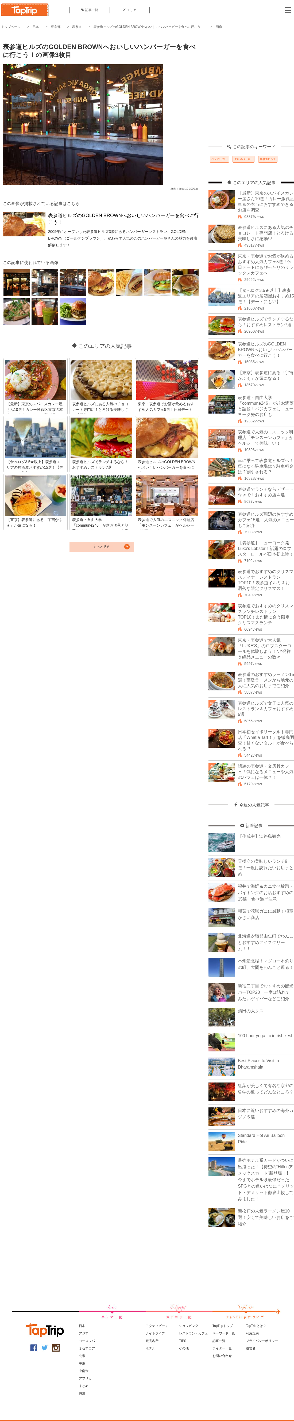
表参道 (77, 27)
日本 (35, 27)
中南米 (83, 1371)
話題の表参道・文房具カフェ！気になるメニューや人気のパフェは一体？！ (265, 772)
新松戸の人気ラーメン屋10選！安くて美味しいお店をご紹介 (265, 1217)
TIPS (182, 1341)
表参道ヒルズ (268, 159)
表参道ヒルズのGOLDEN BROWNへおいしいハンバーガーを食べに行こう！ (149, 27)
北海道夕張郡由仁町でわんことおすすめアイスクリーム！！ (265, 942)
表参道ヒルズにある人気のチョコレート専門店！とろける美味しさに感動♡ (265, 233)
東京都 (55, 27)
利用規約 (252, 1333)
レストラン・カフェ (193, 1333)
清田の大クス (251, 1011)
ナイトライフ (155, 1333)
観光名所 (152, 1341)
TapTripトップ (222, 1326)
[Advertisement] (54, 89)
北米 (82, 1356)
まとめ (83, 1386)
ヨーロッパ (87, 1341)
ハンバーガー (219, 159)
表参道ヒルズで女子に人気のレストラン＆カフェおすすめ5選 (265, 709)
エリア (129, 10)
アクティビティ (157, 1326)
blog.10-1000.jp (188, 188)
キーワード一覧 (223, 1333)
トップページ (11, 27)
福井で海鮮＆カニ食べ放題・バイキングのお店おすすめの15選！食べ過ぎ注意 (265, 892)
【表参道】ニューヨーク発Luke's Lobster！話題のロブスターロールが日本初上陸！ (265, 548)
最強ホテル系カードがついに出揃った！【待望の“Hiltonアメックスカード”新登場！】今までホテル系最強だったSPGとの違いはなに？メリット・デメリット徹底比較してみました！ (266, 1179)
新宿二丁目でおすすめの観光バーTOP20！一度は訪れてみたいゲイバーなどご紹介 (265, 992)
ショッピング (188, 1326)
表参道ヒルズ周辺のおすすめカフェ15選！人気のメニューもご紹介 (266, 520)
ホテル (150, 1348)
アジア (83, 1333)
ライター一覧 (222, 1348)
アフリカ (85, 1378)
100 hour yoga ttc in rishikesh (265, 1035)
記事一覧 (89, 10)
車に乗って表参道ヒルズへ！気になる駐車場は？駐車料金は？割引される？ (265, 466)
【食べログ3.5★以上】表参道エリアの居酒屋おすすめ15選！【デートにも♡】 (266, 296)
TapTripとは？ (256, 1326)
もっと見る (102, 547)
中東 (82, 1363)
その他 (184, 1348)
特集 (82, 1393)
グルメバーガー (243, 159)
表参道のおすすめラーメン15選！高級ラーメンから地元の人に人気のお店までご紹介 (266, 680)
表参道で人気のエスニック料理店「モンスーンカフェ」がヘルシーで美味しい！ (265, 437)
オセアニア (87, 1348)
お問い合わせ (222, 1356)
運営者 (251, 1348)
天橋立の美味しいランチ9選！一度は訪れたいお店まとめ (265, 867)
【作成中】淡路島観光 (259, 836)
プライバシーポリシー (262, 1341)
